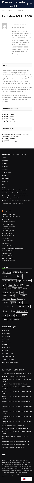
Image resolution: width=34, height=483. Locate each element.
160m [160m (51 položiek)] (9, 272)
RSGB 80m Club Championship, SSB (12, 248)
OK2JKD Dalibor (6, 351)
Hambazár (5, 166)
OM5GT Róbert (6, 333)
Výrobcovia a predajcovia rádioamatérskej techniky (16, 200)
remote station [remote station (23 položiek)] (6, 307)
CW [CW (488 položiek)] (5, 284)
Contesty (7, 211)
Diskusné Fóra (11, 10)
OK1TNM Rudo (6, 348)
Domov (3, 10)
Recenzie (4, 187)
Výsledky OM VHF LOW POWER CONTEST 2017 (15, 429)
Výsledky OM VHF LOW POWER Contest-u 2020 (15, 441)
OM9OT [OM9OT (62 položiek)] (23, 296)
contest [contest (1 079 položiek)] (17, 276)
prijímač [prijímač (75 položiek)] (6, 303)
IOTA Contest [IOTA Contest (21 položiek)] (26, 289)
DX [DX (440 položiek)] (21, 284)
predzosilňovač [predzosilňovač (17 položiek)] (21, 299)
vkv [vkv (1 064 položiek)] (18, 315)
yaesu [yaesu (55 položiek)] (5, 319)
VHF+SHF (5, 160)
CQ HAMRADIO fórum (23, 10)
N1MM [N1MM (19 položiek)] (17, 296)
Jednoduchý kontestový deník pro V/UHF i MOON (16, 134)
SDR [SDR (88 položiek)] (28, 307)
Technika (4, 163)
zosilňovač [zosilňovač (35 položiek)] (16, 319)
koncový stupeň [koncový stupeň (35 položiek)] (14, 292)
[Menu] (31, 4)
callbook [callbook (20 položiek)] (5, 277)
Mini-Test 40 (5, 238)
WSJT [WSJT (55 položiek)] (24, 316)
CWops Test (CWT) (7, 234)
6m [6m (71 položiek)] (4, 272)
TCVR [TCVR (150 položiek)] (11, 316)
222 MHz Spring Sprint (8, 214)
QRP (3, 184)
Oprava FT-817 (6, 140)
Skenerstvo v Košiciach (8, 138)
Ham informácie (6, 172)
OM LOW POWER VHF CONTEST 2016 (13, 426)
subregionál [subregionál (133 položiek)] (22, 311)
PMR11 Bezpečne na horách (10, 362)
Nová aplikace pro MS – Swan (10, 136)
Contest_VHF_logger (8, 114)
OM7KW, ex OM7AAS (8, 356)
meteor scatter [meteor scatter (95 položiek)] (8, 296)
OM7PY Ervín (5, 339)
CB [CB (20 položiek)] (9, 277)
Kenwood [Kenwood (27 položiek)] (5, 292)
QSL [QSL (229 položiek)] (26, 302)
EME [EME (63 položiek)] (4, 289)
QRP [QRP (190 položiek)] (20, 302)
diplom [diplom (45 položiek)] (11, 285)
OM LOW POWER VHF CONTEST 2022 (13, 447)
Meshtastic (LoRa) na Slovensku (11, 122)
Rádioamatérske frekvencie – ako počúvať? (14, 190)
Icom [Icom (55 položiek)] (14, 289)
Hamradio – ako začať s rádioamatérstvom (14, 193)
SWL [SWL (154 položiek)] (5, 315)
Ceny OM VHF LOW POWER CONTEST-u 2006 (15, 384)
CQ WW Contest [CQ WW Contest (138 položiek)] (24, 281)
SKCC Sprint (5, 219)
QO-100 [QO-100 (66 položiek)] (13, 303)
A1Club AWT (5, 229)
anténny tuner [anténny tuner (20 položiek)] (24, 272)
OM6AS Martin (6, 336)
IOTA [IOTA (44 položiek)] (19, 289)
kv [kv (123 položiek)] (22, 292)
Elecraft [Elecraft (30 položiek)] (27, 285)
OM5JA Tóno (5, 345)
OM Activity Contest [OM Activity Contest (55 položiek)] (9, 299)
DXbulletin (5, 181)
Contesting (5, 169)
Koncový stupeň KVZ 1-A (9, 120)
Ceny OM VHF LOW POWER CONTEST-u (13, 376)
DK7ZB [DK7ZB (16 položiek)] (16, 285)
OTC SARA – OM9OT (7, 353)
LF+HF (4, 157)
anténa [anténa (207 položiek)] (16, 272)
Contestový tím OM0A (8, 359)
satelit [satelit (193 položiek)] (21, 306)
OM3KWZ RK (6, 330)
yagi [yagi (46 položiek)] (10, 319)
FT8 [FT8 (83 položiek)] (9, 289)
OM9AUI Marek (6, 342)
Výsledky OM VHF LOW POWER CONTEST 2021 (15, 444)
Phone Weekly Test (7, 224)
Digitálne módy (6, 178)
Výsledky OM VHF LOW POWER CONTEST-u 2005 (16, 373)
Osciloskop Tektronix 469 (9, 142)
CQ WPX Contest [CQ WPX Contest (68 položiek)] (9, 281)
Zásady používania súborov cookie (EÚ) (13, 203)
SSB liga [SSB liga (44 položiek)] (12, 311)
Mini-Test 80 (5, 243)
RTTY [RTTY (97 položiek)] (14, 307)
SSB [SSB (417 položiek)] (5, 310)
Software (4, 175)
